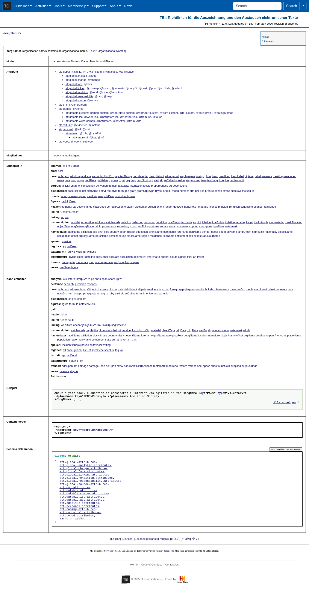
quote (114, 180)
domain (112, 185)
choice (104, 289)
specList (109, 350)
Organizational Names (107, 50)
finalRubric (218, 222)
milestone (274, 289)
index (211, 289)
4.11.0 (117, 551)
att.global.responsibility (79, 96)
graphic (199, 289)
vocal (98, 344)
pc (92, 278)
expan (191, 176)
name (60, 180)
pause (85, 344)
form (121, 190)
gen (126, 190)
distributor (141, 206)
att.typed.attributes (76, 516)
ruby (111, 293)
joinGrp (91, 325)
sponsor (259, 206)
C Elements (268, 41)
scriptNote (247, 206)
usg (249, 190)
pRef (83, 298)
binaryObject (88, 289)
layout (270, 222)
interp (71, 278)
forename (182, 231)
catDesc (78, 206)
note (67, 180)
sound (119, 196)
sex (191, 235)
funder (169, 206)
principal (223, 206)
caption (81, 196)
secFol (142, 226)
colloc (78, 190)
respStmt (142, 180)
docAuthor (102, 256)
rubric (133, 226)
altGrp (69, 325)
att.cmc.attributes (74, 487)
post (60, 170)
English (115, 538)
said (156, 180)
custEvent (174, 222)
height (117, 330)
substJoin (224, 366)
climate (102, 335)
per (197, 190)
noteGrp (62, 293)
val (121, 350)
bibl (102, 176)
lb (216, 289)
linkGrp (106, 325)
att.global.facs (73, 84)
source (164, 226)
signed (182, 256)
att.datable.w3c (74, 121)
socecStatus (201, 235)
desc (152, 176)
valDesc (72, 246)
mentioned (289, 176)
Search (291, 6)
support (193, 226)
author (96, 176)
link (99, 325)
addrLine (75, 176)
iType (158, 190)
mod (91, 262)
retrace (108, 262)
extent (160, 206)
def (84, 190)
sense (218, 190)
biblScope (111, 176)
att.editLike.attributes (79, 503)
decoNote (186, 222)
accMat (75, 222)
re (212, 190)
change (87, 206)
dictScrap (92, 190)
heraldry (240, 222)
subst (214, 366)
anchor (77, 325)
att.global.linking (75, 88)
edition (152, 206)
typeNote (218, 226)
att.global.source (75, 100)
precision (80, 284)
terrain (127, 339)
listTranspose (144, 366)
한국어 (186, 538)
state (108, 339)
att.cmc (63, 104)
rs (149, 180)
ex (118, 366)
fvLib (71, 319)
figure (65, 304)
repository (123, 226)
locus (135, 330)
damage (67, 262)
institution (259, 222)
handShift (129, 366)
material (279, 222)
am (75, 366)
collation (126, 222)
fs (66, 319)
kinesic (76, 344)
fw (73, 262)
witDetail (81, 251)
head (215, 176)
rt (152, 180)
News (128, 6)
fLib (62, 319)
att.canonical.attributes (80, 512)
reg (128, 180)
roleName (168, 235)
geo (168, 335)
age (94, 231)
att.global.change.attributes (83, 469)
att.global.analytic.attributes (85, 465)
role (100, 196)
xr (253, 190)
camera (72, 196)
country (114, 231)
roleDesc (109, 196)
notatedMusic (87, 304)
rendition (234, 206)
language (202, 206)
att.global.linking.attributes (84, 475)
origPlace (88, 226)
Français (163, 538)
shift (92, 344)
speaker (180, 180)
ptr (84, 293)
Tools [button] (58, 6)
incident (66, 344)
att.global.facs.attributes (81, 472)
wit (73, 251)
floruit (172, 231)
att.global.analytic (76, 75)
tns (244, 190)
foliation (230, 222)
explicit (197, 222)
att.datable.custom (76, 112)
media (249, 289)
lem (64, 251)
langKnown (244, 231)
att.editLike (65, 125)
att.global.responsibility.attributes (90, 481)
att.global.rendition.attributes (86, 478)
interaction (136, 185)
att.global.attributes (77, 462)
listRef (87, 350)
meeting (278, 176)
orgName (89, 235)
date (141, 176)
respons (92, 284)
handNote (190, 206)
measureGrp (237, 289)
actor (64, 196)
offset (74, 235)
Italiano (151, 538)
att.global (64, 71)
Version (110, 551)
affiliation (86, 231)
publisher (102, 180)
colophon (149, 222)
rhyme (74, 267)
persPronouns (117, 235)
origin (98, 226)
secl (116, 262)
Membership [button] (77, 6)
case (71, 190)
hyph (151, 190)
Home (134, 564)
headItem (224, 176)
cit (110, 289)
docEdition (126, 256)
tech (126, 196)
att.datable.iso (74, 116)
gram (133, 190)
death (123, 231)
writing (68, 241)
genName (195, 231)
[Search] (257, 6)
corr (135, 176)
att (64, 350)
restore (99, 262)
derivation (102, 185)
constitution (88, 185)
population (63, 339)
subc (233, 190)
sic (161, 180)
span (76, 165)
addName (74, 231)
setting (183, 185)
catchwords (113, 222)
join (84, 325)
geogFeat (217, 231)
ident (79, 350)
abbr (61, 176)
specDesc (97, 350)
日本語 (175, 538)
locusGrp (144, 330)
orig (79, 180)
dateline (90, 256)
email (176, 176)
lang (165, 190)
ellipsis (142, 289)
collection (137, 222)
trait (134, 339)
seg (67, 217)
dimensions (106, 330)
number (184, 190)
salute (173, 256)
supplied (124, 262)
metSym (65, 267)
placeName (134, 235)
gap (181, 289)
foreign (200, 176)
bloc (106, 231)
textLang (212, 180)
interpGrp (81, 278)
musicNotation (293, 222)
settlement (181, 235)
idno (64, 314)
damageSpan (97, 366)
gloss (208, 176)
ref (123, 180)
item (250, 176)
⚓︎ (298, 403)
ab (62, 217)
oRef (77, 298)
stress (226, 190)
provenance (109, 226)
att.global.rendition (76, 92)
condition (161, 222)
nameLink (258, 231)
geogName (230, 231)
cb (98, 289)
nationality (271, 231)
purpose (174, 185)
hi (246, 176)
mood (175, 190)
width (246, 330)
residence (156, 235)
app (64, 355)
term (204, 180)
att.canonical (80, 137)
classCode (99, 206)
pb (80, 293)
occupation (63, 235)
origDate (76, 226)
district (131, 231)
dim (96, 330)
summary (183, 226)
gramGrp (142, 190)
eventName (155, 231)
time (221, 180)
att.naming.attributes (77, 509)
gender (206, 231)
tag (117, 350)
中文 (195, 538)
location (203, 335)
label (258, 176)
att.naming (71, 133)
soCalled (169, 180)
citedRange (125, 176)
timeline (121, 325)
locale (146, 185)
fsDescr (73, 211)
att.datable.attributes (78, 490)
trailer (200, 256)
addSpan (67, 366)
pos (202, 190)
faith (165, 231)
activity (66, 185)
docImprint (139, 256)
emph (183, 176)
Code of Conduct (151, 564)
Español (140, 538)
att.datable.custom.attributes (84, 494)
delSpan (111, 366)
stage (189, 180)
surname (214, 235)
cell (64, 201)
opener (165, 256)
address (86, 176)
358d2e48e (169, 551)
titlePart (191, 256)
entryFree (105, 190)
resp (133, 180)
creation (129, 206)
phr (68, 165)
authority (66, 206)
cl (64, 165)
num (73, 180)
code (70, 350)
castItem (92, 196)
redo (175, 366)
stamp (172, 226)
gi (74, 350)
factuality (123, 185)
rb (120, 180)
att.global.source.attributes (83, 484)
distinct (160, 176)
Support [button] (98, 6)
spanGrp (113, 278)
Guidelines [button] (21, 6)
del (146, 176)
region (145, 235)
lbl (169, 190)
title (226, 180)
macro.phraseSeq (95, 430)
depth (89, 330)
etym (115, 190)
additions (100, 222)
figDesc (71, 201)
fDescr (64, 211)
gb (186, 289)
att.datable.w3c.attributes (81, 500)
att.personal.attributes (79, 506)
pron (208, 190)
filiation (206, 222)
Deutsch (128, 538)
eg (64, 246)
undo (254, 366)
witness (91, 251)
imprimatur (153, 256)
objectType (63, 226)
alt (62, 325)
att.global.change (75, 79)
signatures (153, 226)
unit (241, 180)
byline (72, 256)
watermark (231, 226)
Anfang (265, 37)
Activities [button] (41, 6)
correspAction (115, 206)
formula (73, 304)
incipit (249, 222)
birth (100, 231)
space (206, 366)
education (142, 231)
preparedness (159, 185)
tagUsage (270, 206)
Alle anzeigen (284, 403)
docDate (114, 256)
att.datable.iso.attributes (81, 497)
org (81, 235)
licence (213, 206)
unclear (234, 180)
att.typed (64, 141)
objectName (285, 231)
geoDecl (178, 206)
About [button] (114, 6)
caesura (65, 371)
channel (75, 185)
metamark (82, 262)
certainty (69, 284)
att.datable (65, 108)
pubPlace (90, 180)
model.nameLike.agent (65, 155)
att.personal (66, 129)
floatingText (76, 360)
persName (101, 235)
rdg (69, 251)
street (196, 180)
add (66, 176)
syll (239, 190)
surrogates (205, 226)
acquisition (87, 222)
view (132, 196)
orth (192, 190)
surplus (134, 262)
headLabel (237, 176)
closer (80, 256)
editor (168, 176)
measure (267, 176)
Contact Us (172, 564)
